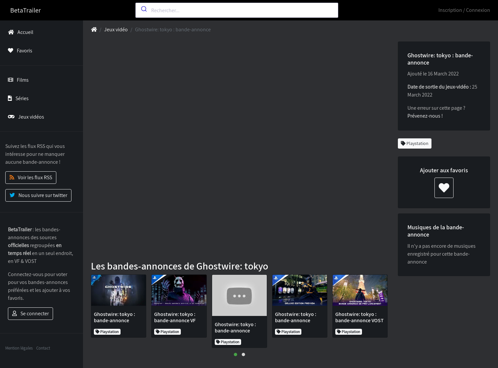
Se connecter (30, 313)
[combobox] (237, 10)
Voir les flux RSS (31, 177)
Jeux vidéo (116, 29)
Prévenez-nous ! (425, 115)
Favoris (18, 50)
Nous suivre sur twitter (38, 195)
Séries (17, 98)
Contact (43, 348)
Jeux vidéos (24, 116)
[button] (235, 354)
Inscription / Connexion (464, 10)
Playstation (415, 143)
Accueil (19, 32)
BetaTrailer (25, 10)
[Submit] (143, 9)
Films (17, 79)
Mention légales (19, 348)
